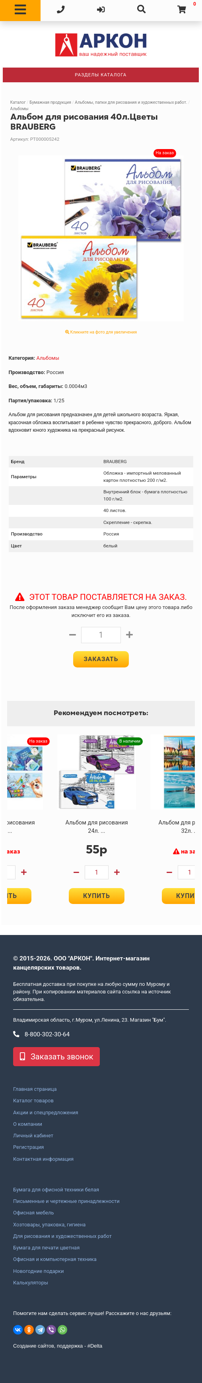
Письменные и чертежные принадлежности (66, 1201)
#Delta (94, 1346)
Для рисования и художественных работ (62, 1236)
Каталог (18, 102)
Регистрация (28, 1147)
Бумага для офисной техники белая (56, 1190)
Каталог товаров (33, 1101)
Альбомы (19, 108)
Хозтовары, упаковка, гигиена (49, 1225)
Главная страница (34, 1089)
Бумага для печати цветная (46, 1248)
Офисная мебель (33, 1213)
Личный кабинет (33, 1136)
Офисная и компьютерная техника (55, 1260)
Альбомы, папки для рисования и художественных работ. (131, 102)
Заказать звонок (56, 1056)
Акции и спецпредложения (45, 1112)
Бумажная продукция (50, 102)
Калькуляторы (30, 1283)
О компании (27, 1124)
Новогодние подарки (38, 1271)
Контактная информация (43, 1159)
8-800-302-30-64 (41, 1034)
